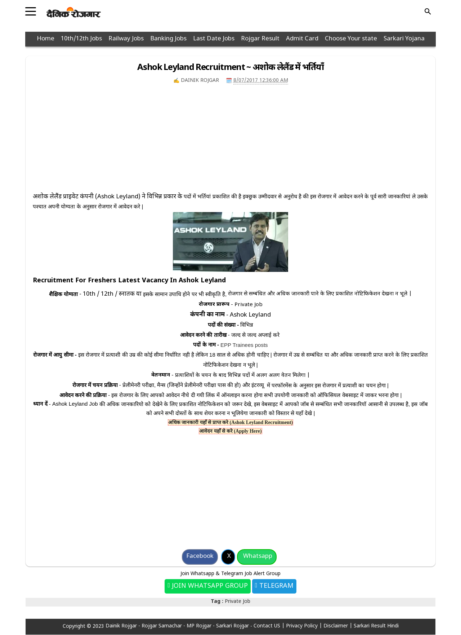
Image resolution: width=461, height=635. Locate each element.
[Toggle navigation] (30, 9)
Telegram (276, 586)
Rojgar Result (260, 39)
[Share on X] (228, 557)
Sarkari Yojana (404, 39)
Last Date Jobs (213, 39)
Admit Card (302, 39)
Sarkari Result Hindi (376, 626)
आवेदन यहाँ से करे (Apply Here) (230, 431)
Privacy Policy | (304, 626)
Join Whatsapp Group (209, 586)
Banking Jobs (168, 39)
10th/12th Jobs (81, 39)
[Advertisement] (230, 141)
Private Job (237, 601)
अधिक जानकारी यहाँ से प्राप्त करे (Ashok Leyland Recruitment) (230, 422)
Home (45, 39)
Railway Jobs (126, 39)
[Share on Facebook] (200, 557)
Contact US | (270, 626)
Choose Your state (351, 39)
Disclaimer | (338, 626)
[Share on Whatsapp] (257, 557)
